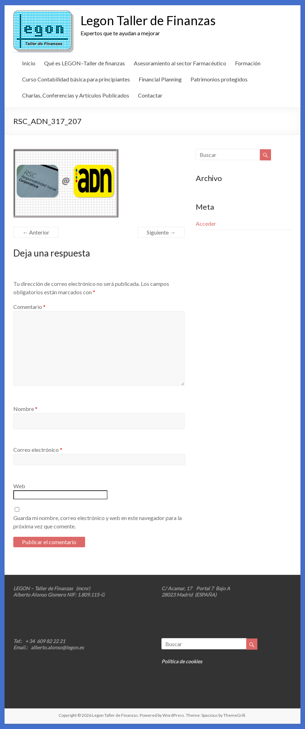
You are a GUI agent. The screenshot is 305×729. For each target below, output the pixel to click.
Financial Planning (160, 79)
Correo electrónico (37, 449)
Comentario (29, 306)
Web (19, 486)
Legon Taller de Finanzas (148, 20)
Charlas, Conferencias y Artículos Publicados (75, 95)
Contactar (150, 95)
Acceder (206, 223)
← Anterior (35, 232)
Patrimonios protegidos (219, 79)
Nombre (25, 408)
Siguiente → (161, 232)
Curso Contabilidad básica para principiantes (76, 79)
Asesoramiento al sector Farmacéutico (180, 63)
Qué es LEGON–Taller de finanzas (84, 63)
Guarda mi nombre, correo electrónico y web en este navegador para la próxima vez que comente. (97, 521)
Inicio (28, 63)
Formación (248, 63)
